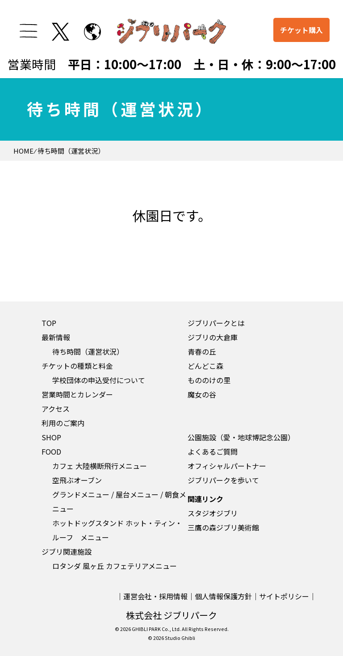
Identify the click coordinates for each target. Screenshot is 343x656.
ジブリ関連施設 (67, 551)
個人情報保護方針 (223, 596)
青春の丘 (202, 351)
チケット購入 (301, 30)
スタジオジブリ (213, 513)
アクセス (56, 408)
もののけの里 (209, 380)
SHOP (51, 437)
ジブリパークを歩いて (223, 480)
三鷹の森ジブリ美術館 (223, 527)
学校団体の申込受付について (98, 380)
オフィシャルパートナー (227, 465)
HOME (23, 150)
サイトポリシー (284, 596)
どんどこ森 (205, 365)
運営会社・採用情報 (155, 596)
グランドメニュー (80, 494)
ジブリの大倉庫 (213, 337)
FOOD (51, 451)
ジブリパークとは (216, 323)
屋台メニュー (137, 494)
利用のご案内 (63, 423)
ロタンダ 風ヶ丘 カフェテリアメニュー (114, 565)
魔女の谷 (202, 394)
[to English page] (92, 31)
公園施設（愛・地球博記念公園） (241, 437)
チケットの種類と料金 (77, 365)
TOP (49, 323)
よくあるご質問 (213, 451)
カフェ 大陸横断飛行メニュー (99, 465)
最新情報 (56, 337)
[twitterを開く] (61, 32)
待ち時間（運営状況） (88, 351)
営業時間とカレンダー (77, 394)
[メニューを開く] (29, 31)
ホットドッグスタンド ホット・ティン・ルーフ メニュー (117, 530)
